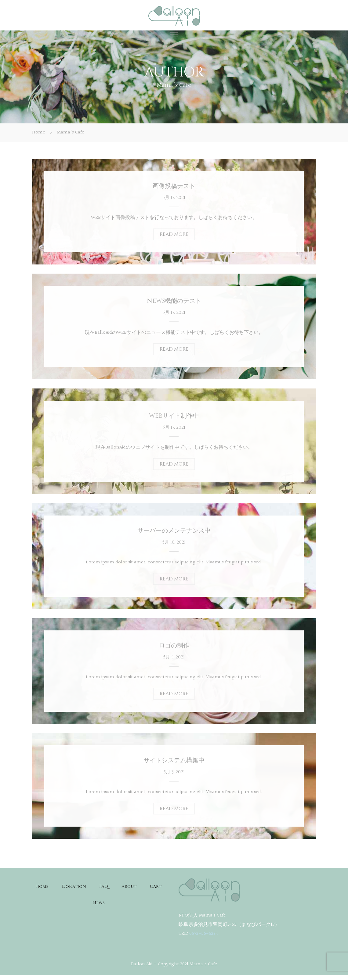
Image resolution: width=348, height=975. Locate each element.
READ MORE (174, 234)
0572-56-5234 (203, 934)
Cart (155, 886)
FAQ (103, 886)
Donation (74, 886)
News (98, 903)
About (128, 886)
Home (38, 132)
